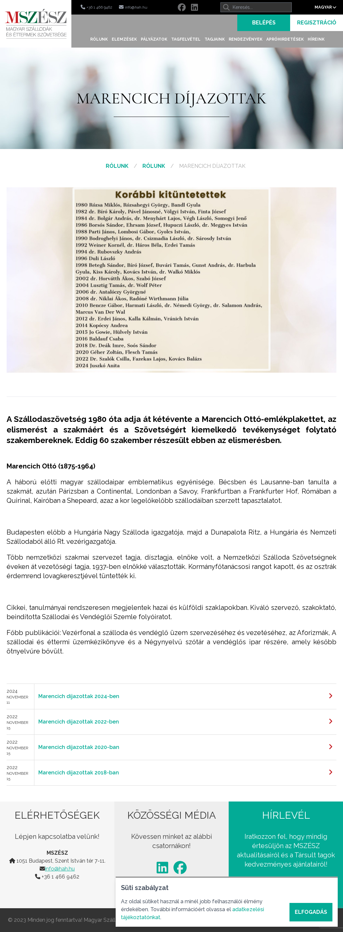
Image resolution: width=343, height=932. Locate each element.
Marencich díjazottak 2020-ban (78, 747)
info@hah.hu (60, 869)
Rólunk (99, 39)
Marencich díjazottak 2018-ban (78, 772)
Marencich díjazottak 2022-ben (78, 722)
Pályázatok (154, 39)
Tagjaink (215, 39)
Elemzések (124, 39)
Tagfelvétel (186, 39)
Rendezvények (245, 39)
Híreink (316, 39)
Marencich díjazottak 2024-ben (78, 696)
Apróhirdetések (285, 39)
